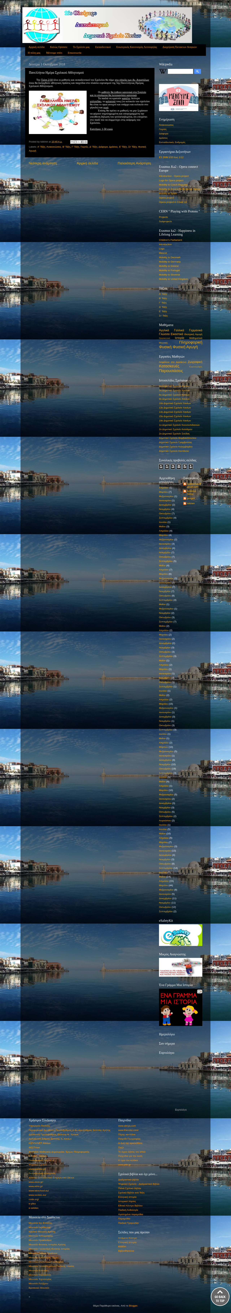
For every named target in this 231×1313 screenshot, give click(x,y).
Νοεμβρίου (165, 509)
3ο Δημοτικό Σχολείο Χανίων (174, 390)
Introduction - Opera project (174, 176)
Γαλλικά (179, 330)
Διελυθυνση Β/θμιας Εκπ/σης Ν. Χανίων (50, 1138)
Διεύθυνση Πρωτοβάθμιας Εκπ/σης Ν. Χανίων (53, 1134)
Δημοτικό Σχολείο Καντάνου (174, 451)
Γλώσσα (164, 334)
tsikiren (191, 503)
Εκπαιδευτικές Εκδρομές (172, 142)
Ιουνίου (163, 522)
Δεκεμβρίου (165, 504)
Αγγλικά (164, 330)
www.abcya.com (127, 1125)
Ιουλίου (163, 824)
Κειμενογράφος (195, 367)
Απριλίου (164, 487)
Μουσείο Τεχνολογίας (40, 1279)
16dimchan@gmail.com (194, 485)
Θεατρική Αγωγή (193, 334)
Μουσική (163, 343)
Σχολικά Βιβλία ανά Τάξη (131, 1192)
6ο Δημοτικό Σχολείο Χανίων (174, 394)
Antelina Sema (191, 492)
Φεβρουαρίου (166, 496)
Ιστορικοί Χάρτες (127, 1201)
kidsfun (122, 1246)
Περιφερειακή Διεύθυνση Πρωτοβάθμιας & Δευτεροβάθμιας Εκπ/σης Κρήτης (69, 1130)
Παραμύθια (124, 1218)
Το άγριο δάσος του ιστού (131, 1151)
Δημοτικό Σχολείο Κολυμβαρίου (176, 446)
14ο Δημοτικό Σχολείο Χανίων (175, 412)
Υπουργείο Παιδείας (39, 1125)
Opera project (166, 197)
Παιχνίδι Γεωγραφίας (129, 1138)
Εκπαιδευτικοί (103, 47)
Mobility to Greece (169, 266)
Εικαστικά (177, 334)
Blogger (133, 1305)
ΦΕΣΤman (34, 1147)
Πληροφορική (190, 342)
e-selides (33, 1208)
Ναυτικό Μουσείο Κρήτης (42, 1231)
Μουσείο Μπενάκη (39, 1270)
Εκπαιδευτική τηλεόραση (42, 1173)
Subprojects (165, 221)
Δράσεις (113, 146)
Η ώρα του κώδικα (128, 1160)
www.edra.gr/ (36, 1186)
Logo (161, 248)
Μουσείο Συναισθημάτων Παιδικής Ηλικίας (51, 1266)
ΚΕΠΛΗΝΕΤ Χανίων (40, 1143)
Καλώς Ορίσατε (58, 47)
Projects (163, 217)
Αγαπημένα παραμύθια (130, 1214)
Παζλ (121, 1147)
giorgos (191, 498)
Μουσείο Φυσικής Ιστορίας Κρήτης (47, 1244)
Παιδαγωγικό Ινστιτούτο (41, 1160)
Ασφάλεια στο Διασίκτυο (172, 362)
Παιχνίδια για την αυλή (130, 1156)
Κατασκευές (169, 366)
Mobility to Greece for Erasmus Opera (179, 189)
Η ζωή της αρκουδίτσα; (130, 1143)
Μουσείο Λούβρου (38, 1283)
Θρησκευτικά (164, 338)
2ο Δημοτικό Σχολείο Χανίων (174, 386)
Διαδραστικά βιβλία (128, 1179)
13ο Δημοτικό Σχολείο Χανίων (175, 407)
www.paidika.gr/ (37, 1169)
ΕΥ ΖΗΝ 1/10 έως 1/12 (171, 157)
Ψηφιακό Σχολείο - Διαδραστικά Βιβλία (138, 1184)
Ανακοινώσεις (53, 146)
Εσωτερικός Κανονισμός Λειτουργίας (136, 47)
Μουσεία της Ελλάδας (40, 1223)
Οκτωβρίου (165, 513)
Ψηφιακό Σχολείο (38, 1164)
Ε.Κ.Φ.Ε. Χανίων (38, 1156)
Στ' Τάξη (132, 146)
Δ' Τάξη (93, 146)
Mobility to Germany (170, 261)
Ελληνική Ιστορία (127, 1197)
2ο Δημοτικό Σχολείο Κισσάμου (175, 429)
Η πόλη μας (34, 52)
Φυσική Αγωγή (185, 347)
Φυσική (165, 347)
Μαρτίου (163, 492)
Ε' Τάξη (123, 146)
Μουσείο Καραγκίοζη (40, 1274)
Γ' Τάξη (75, 146)
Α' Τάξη (41, 146)
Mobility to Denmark (169, 257)
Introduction (165, 244)
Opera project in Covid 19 (173, 202)
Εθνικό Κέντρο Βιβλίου (130, 1205)
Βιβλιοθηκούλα (126, 1250)
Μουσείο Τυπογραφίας (41, 1235)
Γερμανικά (195, 330)
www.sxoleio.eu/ (37, 1195)
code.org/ (34, 1199)
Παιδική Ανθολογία (128, 1210)
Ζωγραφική (195, 361)
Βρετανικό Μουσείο (39, 1287)
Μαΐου (162, 526)
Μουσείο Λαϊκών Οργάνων (43, 1253)
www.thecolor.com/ (128, 1130)
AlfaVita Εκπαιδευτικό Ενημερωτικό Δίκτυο (51, 1177)
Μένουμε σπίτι (54, 52)
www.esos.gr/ (36, 1182)
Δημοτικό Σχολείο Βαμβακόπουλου (177, 438)
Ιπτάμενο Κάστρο (127, 1238)
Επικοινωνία (74, 52)
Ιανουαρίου (165, 500)
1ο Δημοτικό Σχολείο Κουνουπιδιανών (179, 425)
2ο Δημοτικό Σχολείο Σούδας (174, 433)
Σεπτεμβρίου (166, 517)
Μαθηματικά (195, 338)
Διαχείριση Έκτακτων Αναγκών (180, 47)
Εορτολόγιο (181, 1109)
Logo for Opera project (171, 180)
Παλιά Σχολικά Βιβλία (129, 1188)
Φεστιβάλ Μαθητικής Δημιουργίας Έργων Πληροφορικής (59, 1151)
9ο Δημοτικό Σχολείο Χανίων (174, 399)
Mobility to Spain (168, 193)
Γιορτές (84, 146)
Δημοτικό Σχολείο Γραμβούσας (175, 442)
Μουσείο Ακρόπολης (40, 1227)
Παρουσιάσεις (171, 370)
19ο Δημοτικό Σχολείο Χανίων (175, 420)
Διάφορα (103, 146)
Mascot (163, 253)
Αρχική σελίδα (37, 47)
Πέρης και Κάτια (126, 1134)
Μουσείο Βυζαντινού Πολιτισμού (46, 1261)
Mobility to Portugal (169, 270)
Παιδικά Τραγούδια (128, 1223)
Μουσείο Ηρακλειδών (40, 1240)
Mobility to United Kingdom (173, 279)
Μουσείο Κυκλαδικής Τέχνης (44, 1257)
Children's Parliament (170, 240)
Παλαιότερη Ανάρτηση (134, 163)
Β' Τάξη (66, 146)
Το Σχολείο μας (81, 47)
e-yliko (32, 1203)
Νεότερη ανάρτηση (43, 163)
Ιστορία (179, 337)
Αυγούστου (165, 820)
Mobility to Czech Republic (173, 184)
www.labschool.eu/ (39, 1190)
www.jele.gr (124, 1164)
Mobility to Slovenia (169, 274)
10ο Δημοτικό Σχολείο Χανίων (175, 403)
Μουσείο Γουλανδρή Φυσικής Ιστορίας (49, 1248)
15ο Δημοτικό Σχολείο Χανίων (175, 416)
